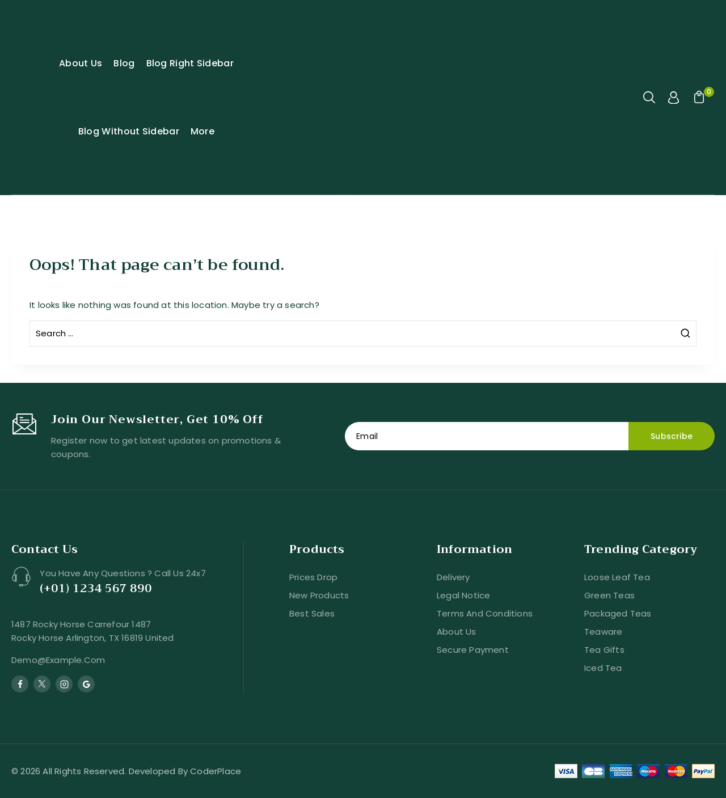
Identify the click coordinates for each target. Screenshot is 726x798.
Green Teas (609, 595)
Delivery (453, 577)
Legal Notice (463, 595)
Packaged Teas (618, 613)
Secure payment (473, 650)
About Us (80, 63)
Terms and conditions (485, 613)
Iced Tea (603, 668)
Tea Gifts (604, 650)
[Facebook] (19, 684)
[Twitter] (41, 684)
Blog (123, 63)
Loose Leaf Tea (617, 577)
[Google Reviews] (86, 684)
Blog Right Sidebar (190, 63)
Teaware (603, 631)
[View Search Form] (650, 97)
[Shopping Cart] (697, 97)
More (202, 131)
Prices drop (313, 577)
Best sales (312, 613)
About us (456, 631)
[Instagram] (64, 684)
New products (319, 595)
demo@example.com (58, 660)
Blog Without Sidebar (128, 131)
